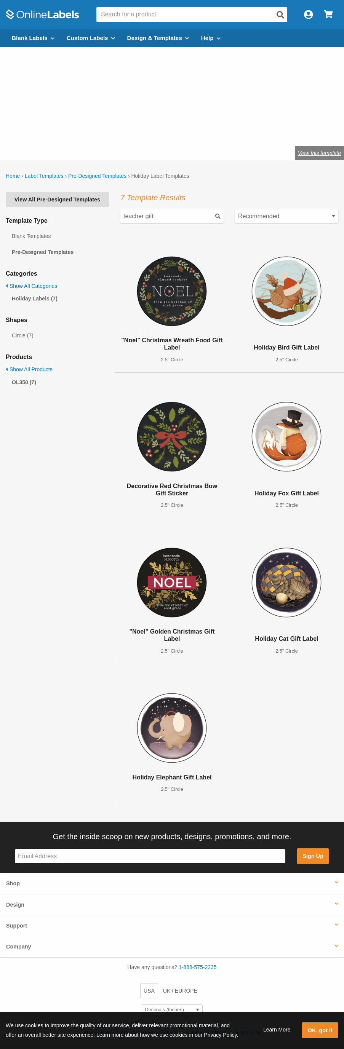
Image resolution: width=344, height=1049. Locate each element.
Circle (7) (23, 335)
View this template (319, 153)
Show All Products (29, 369)
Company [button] (18, 947)
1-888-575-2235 (198, 967)
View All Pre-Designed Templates (57, 199)
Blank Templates (31, 236)
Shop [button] (13, 883)
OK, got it (320, 1030)
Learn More (277, 1030)
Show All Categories (31, 286)
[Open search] (280, 15)
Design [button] (15, 905)
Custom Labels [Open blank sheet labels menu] (91, 38)
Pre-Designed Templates (97, 176)
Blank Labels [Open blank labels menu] (33, 38)
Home (13, 176)
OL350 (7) (24, 382)
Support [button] (16, 926)
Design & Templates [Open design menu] (158, 38)
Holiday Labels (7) (35, 298)
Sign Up (312, 856)
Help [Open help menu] (211, 38)
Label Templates (44, 176)
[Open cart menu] (328, 15)
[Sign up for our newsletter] (150, 856)
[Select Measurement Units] (172, 1009)
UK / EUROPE (180, 991)
